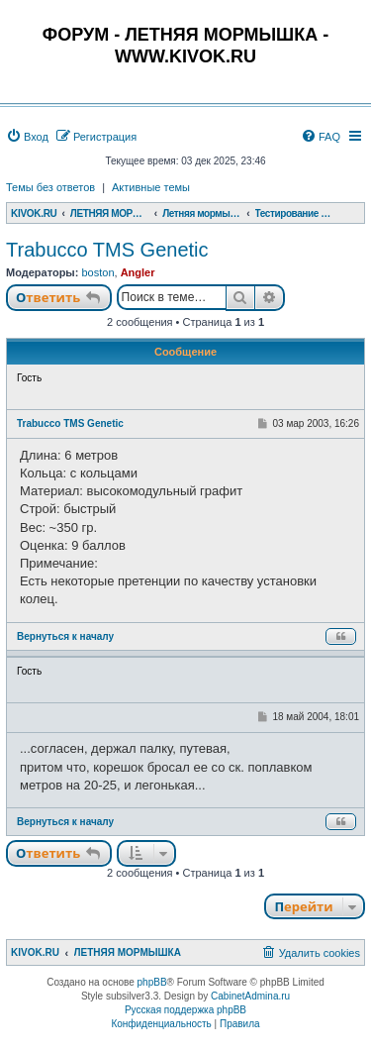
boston (97, 272)
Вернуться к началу (65, 636)
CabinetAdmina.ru (250, 996)
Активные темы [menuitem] (151, 187)
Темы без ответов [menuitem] (50, 187)
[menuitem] (27, 137)
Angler (138, 272)
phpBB (152, 982)
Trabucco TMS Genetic (107, 250)
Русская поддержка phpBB (185, 1009)
